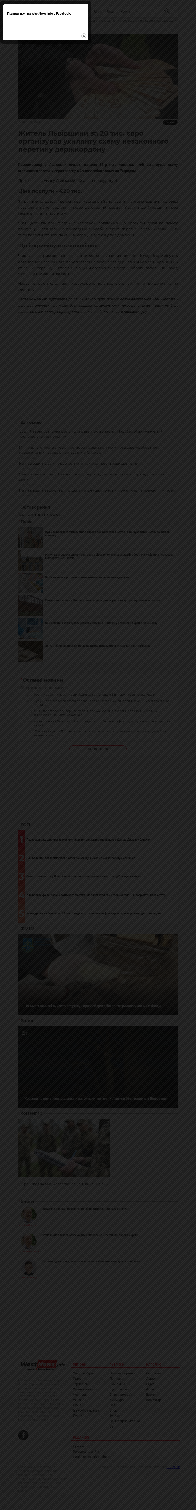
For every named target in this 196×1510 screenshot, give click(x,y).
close (136, 768)
